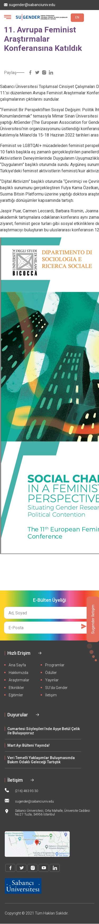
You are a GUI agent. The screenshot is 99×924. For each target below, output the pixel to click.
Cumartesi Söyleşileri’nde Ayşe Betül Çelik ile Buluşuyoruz (43, 731)
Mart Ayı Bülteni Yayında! (28, 745)
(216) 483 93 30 (21, 790)
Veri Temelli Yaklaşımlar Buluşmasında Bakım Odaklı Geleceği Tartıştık (41, 760)
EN (77, 17)
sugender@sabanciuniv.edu (29, 5)
